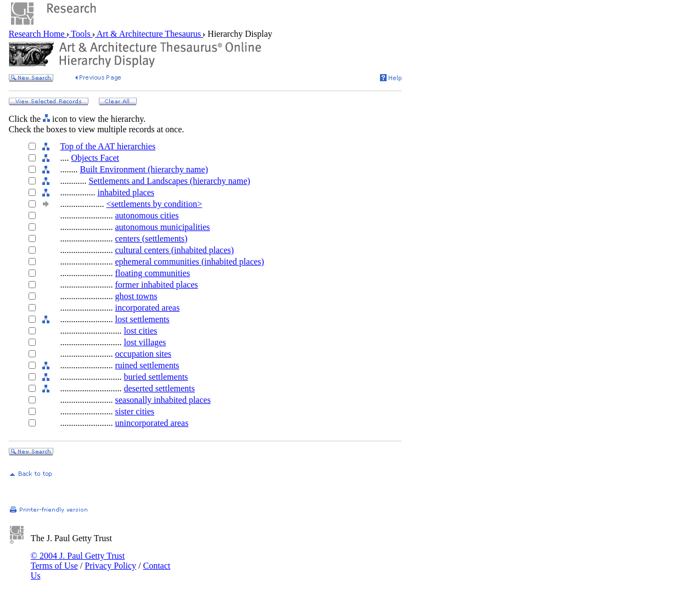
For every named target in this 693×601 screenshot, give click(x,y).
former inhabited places (156, 284)
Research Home (38, 33)
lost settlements (142, 319)
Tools (81, 33)
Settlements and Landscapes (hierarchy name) (169, 181)
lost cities (140, 330)
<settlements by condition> (154, 204)
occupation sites (143, 353)
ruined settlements (147, 365)
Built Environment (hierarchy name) (144, 169)
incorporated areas (147, 307)
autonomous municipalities (162, 227)
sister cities (134, 411)
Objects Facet (95, 157)
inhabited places (125, 192)
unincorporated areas (151, 423)
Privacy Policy (110, 565)
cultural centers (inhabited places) (174, 250)
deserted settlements (159, 388)
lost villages (145, 342)
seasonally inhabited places (162, 400)
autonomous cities (146, 215)
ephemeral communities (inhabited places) (189, 261)
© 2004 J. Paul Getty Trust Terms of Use (78, 560)
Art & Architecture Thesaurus (149, 33)
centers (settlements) (151, 238)
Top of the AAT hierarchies (107, 146)
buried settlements (156, 376)
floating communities (152, 273)
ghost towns (136, 296)
